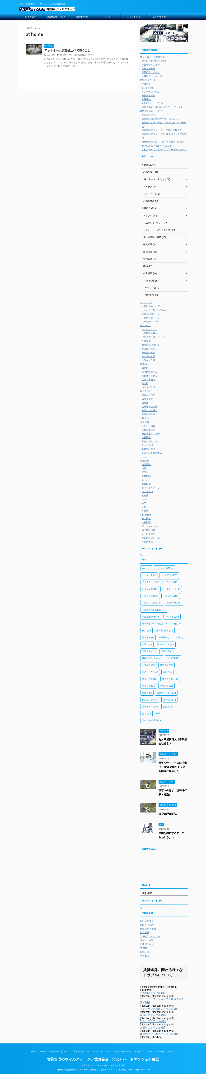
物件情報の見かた (151, 333)
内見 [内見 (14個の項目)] (146, 630)
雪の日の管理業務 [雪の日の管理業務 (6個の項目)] (152, 720)
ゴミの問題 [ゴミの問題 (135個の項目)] (169, 575)
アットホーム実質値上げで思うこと (67, 50)
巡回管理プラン (149, 115)
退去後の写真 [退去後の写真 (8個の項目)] (150, 706)
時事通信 (144, 955)
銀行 (144, 468)
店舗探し (146, 402)
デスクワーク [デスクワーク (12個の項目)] (150, 582)
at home (64, 55)
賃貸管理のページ (151, 314)
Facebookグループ (151, 321)
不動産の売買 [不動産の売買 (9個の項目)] (150, 596)
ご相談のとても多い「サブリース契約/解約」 (164, 149)
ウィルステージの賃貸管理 (153, 57)
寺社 (144, 507)
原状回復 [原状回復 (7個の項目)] (165, 637)
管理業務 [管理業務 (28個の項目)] (166, 686)
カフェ (145, 503)
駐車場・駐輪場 (149, 406)
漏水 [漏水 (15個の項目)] (167, 672)
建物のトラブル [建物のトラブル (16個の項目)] (151, 658)
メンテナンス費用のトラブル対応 (159, 1008)
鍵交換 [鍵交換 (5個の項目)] (168, 706)
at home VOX (147, 940)
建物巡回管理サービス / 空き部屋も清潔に (163, 142)
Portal (33, 1051)
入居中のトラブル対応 (153, 1027)
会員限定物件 (148, 429)
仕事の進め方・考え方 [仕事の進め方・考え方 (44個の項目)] (155, 623)
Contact (171, 1051)
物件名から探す (149, 410)
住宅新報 (144, 932)
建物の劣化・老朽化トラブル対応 (159, 1034)
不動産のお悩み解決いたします (156, 145)
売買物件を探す (149, 414)
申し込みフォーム (151, 538)
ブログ (108, 16)
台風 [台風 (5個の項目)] (179, 637)
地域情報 (144, 460)
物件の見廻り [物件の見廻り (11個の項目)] (170, 679)
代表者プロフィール (143, 1051)
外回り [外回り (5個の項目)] (147, 644)
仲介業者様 (147, 541)
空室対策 (146, 84)
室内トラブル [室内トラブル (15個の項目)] (165, 644)
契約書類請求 (148, 530)
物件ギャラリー (149, 360)
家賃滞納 (146, 99)
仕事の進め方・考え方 (84, 55)
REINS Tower (147, 944)
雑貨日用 (146, 483)
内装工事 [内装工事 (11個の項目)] (179, 623)
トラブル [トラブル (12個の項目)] (170, 582)
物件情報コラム (149, 372)
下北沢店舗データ (151, 318)
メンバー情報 (148, 426)
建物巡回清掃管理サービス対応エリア (161, 118)
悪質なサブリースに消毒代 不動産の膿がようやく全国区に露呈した (173, 767)
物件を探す (145, 391)
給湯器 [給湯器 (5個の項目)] (147, 693)
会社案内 (160, 1051)
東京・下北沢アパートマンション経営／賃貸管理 (103, 1065)
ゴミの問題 (147, 88)
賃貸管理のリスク (149, 80)
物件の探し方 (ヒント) (153, 337)
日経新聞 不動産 (148, 928)
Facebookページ (150, 441)
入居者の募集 (148, 68)
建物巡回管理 (82, 16)
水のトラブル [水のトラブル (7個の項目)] (150, 672)
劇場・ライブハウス (152, 487)
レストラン (147, 491)
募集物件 (144, 364)
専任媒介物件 (148, 348)
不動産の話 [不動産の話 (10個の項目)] (170, 596)
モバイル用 (147, 445)
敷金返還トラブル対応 (153, 1021)
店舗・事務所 (148, 379)
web (70, 55)
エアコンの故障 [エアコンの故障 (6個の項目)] (164, 568)
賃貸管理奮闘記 (168, 813)
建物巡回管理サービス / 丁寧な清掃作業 (162, 130)
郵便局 (145, 472)
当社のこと (145, 325)
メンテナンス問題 (151, 91)
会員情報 (146, 437)
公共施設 (146, 464)
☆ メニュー (146, 302)
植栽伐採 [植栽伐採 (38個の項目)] (166, 665)
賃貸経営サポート (151, 72)
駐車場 (145, 383)
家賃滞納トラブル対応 (153, 1015)
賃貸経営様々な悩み (56, 16)
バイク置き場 (148, 387)
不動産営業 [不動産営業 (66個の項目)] (173, 603)
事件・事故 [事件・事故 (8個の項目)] (172, 616)
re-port (143, 948)
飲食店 (145, 495)
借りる (43, 1051)
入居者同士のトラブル (153, 103)
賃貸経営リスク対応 (152, 76)
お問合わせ (145, 514)
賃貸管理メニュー (151, 64)
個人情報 (146, 518)
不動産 (145, 510)
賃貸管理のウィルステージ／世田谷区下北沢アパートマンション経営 (103, 1059)
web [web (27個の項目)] (146, 568)
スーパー (146, 480)
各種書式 (146, 341)
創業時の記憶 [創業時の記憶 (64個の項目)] (164, 630)
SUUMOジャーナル (150, 936)
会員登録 (144, 422)
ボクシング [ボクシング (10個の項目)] (149, 589)
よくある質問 (133, 16)
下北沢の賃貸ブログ (80, 1051)
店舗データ (55, 1051)
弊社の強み (30, 16)
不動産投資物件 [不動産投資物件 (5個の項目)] (151, 616)
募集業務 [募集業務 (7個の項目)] (148, 637)
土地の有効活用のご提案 (154, 61)
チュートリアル (149, 329)
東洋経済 (144, 951)
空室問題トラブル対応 (153, 992)
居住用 (145, 368)
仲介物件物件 (148, 356)
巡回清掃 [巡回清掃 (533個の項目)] (149, 651)
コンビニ (146, 499)
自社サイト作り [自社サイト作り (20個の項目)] (166, 693)
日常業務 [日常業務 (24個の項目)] (148, 665)
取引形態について (151, 345)
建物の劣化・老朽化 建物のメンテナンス (162, 107)
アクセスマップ (149, 526)
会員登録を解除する (152, 453)
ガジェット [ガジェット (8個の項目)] (149, 575)
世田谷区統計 (147, 924)
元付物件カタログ (151, 306)
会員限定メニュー (151, 433)
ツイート (145, 555)
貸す (66, 1051)
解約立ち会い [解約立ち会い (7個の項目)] (150, 699)
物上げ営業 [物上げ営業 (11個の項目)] (149, 679)
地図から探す (148, 395)
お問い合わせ (159, 16)
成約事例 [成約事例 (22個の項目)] (172, 658)
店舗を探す (147, 399)
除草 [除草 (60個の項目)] (146, 713)
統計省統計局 (147, 921)
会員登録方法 (148, 449)
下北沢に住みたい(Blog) (154, 310)
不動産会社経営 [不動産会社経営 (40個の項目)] (151, 603)
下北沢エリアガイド (102, 1051)
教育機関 (146, 476)
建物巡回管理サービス (151, 111)
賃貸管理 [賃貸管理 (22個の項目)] (169, 699)
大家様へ (144, 418)
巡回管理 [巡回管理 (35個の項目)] (167, 651)
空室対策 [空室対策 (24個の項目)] (148, 686)
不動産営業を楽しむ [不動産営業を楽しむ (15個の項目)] (153, 610)
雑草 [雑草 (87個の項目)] (160, 713)
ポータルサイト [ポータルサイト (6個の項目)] (171, 589)
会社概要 (146, 522)
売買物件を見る (149, 375)
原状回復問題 (148, 95)
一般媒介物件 (148, 352)
